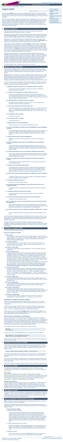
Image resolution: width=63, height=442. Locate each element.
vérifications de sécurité (38, 386)
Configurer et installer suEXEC (14, 228)
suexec (7, 332)
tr (46, 11)
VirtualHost (23, 375)
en (38, 11)
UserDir (11, 169)
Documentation (16, 6)
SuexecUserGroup (30, 369)
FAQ (51, 2)
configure (36, 319)
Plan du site (59, 2)
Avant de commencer (54, 9)
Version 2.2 (22, 6)
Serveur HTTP (9, 6)
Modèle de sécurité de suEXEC (14, 66)
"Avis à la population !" (42, 224)
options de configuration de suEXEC (34, 171)
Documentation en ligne (11, 402)
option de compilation (18, 387)
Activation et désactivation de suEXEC (16, 342)
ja (42, 11)
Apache (3, 6)
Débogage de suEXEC (54, 19)
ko (45, 11)
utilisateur (10, 248)
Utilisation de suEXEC (54, 18)
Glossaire (55, 2)
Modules (43, 2)
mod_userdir (7, 370)
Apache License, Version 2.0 (13, 439)
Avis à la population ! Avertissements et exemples (55, 22)
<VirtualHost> (21, 377)
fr (40, 11)
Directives (48, 2)
